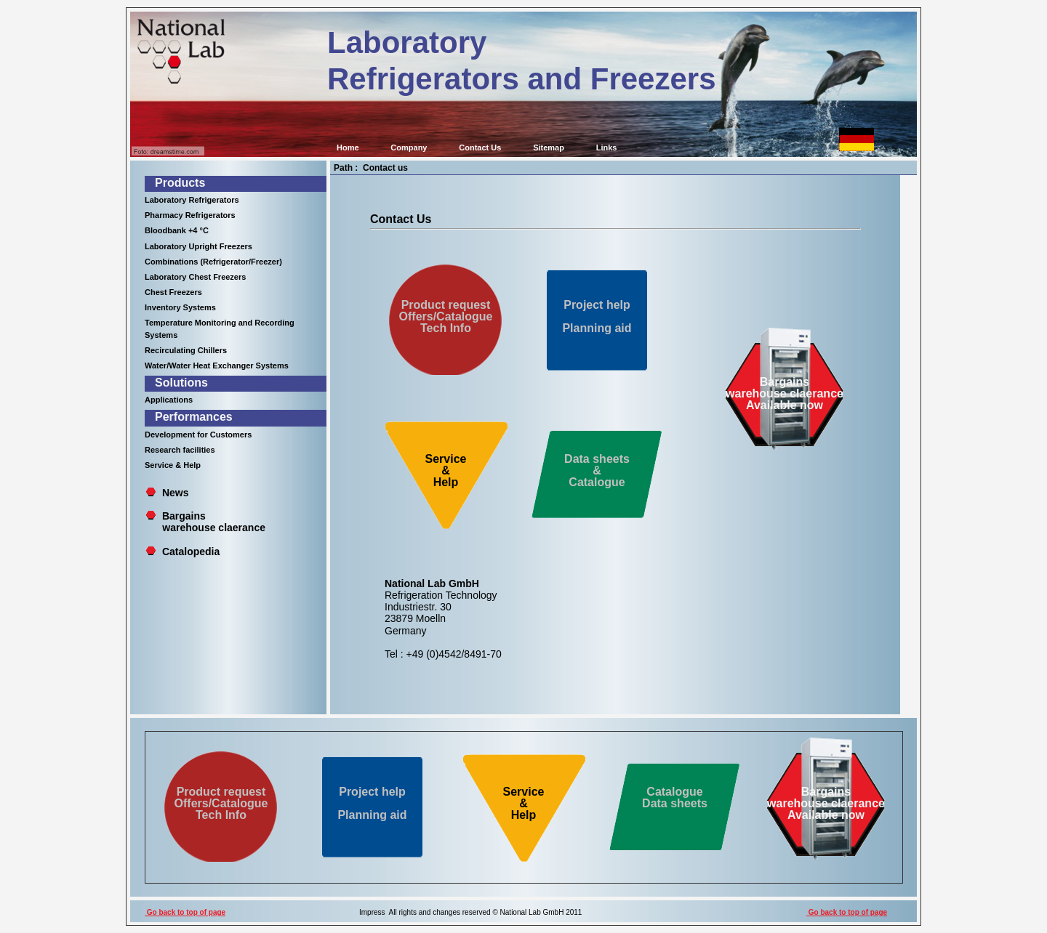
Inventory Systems (180, 307)
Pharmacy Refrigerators (190, 215)
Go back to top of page (185, 912)
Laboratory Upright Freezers (198, 246)
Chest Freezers (173, 292)
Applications (169, 399)
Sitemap (548, 147)
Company (408, 147)
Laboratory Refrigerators (192, 199)
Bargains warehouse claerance (205, 521)
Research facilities (180, 449)
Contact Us (480, 147)
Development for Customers (198, 434)
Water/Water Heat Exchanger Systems (217, 365)
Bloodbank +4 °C (177, 230)
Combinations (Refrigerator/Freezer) (213, 261)
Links (606, 147)
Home (348, 147)
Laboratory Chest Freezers (195, 276)
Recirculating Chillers (186, 350)
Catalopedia (191, 551)
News (175, 492)
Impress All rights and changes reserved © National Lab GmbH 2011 (470, 912)
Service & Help (173, 465)
